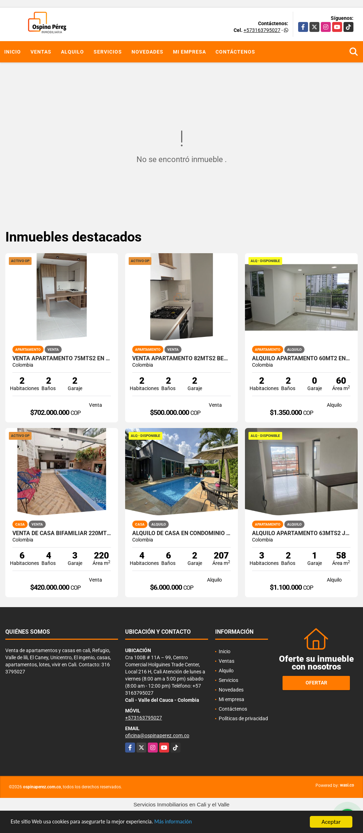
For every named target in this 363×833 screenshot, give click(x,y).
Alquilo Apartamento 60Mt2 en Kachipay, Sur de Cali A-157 (301, 358)
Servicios (108, 52)
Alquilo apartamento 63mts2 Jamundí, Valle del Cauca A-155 (301, 533)
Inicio (12, 52)
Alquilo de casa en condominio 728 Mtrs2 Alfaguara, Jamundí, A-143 (181, 533)
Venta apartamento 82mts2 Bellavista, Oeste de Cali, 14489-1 (181, 358)
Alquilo (72, 52)
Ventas (40, 52)
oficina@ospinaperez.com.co (157, 735)
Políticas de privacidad (243, 718)
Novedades (147, 52)
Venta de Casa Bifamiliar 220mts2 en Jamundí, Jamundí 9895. (61, 533)
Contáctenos (235, 52)
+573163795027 (262, 30)
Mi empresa (189, 52)
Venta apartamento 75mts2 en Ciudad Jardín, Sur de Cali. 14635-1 (61, 358)
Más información (189, 822)
